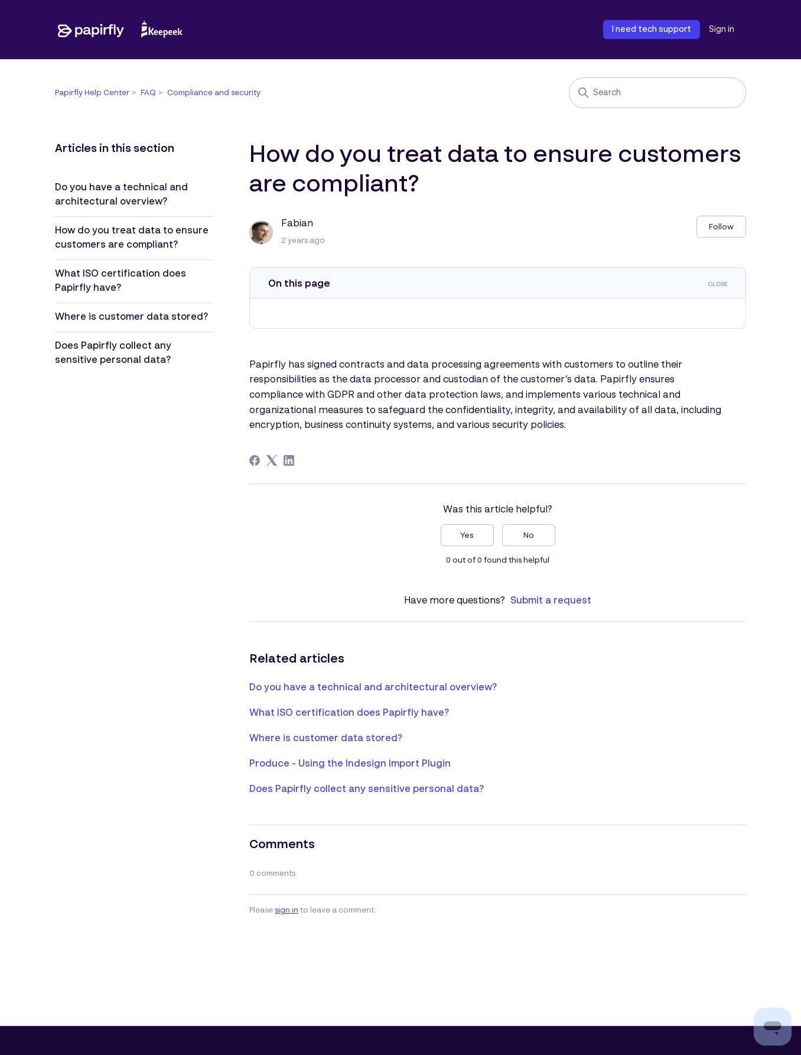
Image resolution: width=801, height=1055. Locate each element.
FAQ (148, 93)
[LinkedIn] (289, 460)
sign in (286, 910)
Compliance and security (214, 93)
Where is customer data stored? (131, 317)
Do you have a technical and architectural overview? (121, 195)
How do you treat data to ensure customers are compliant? (132, 238)
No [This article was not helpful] (528, 536)
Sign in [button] (721, 29)
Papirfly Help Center (92, 93)
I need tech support (651, 29)
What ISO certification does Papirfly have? (120, 281)
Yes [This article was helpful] (467, 536)
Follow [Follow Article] (721, 227)
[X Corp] (271, 460)
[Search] (657, 93)
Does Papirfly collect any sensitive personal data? (113, 353)
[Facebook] (254, 460)
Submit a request (550, 601)
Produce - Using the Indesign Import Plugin (350, 764)
